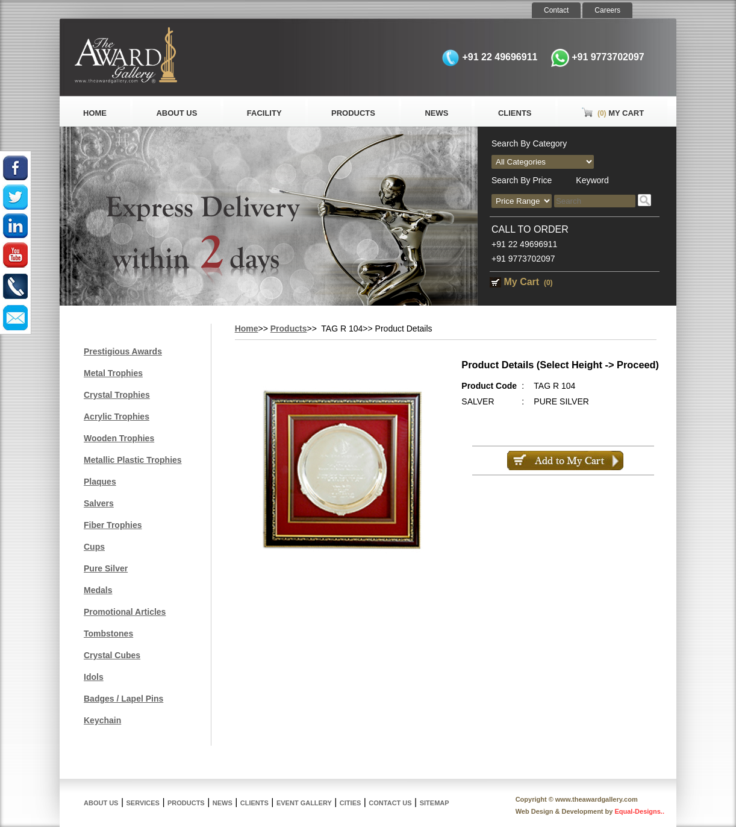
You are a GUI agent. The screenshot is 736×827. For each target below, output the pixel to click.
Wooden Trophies (119, 438)
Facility (264, 113)
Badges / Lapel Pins (123, 698)
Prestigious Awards (123, 351)
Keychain (102, 720)
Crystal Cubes (112, 655)
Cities (350, 803)
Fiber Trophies (113, 525)
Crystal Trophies (117, 395)
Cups (94, 547)
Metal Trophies (113, 373)
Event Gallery (304, 803)
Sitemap (434, 803)
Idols (94, 677)
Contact (556, 10)
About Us (176, 113)
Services (143, 803)
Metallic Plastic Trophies (133, 460)
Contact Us (390, 803)
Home (95, 113)
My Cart (612, 113)
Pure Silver (106, 568)
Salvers (99, 503)
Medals (98, 590)
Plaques (100, 481)
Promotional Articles (125, 612)
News (436, 113)
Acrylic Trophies (116, 416)
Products (353, 113)
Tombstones (108, 633)
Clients (515, 113)
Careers (607, 10)
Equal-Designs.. (639, 811)
